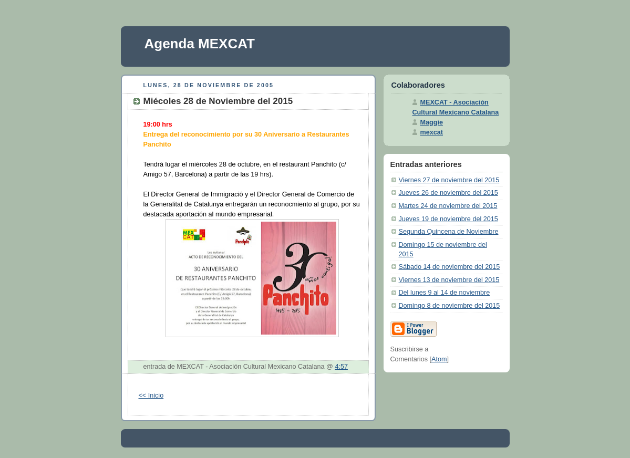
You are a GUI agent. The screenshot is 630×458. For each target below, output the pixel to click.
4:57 (341, 366)
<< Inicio (151, 395)
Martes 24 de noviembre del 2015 (448, 206)
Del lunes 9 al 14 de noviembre (444, 292)
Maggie (431, 122)
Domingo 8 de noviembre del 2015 (449, 305)
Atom (439, 359)
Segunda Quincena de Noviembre (449, 231)
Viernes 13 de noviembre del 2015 (449, 280)
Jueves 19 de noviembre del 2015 (448, 219)
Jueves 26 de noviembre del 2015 (448, 192)
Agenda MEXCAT (199, 43)
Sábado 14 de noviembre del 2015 (449, 266)
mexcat (431, 132)
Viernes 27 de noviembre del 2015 (449, 180)
